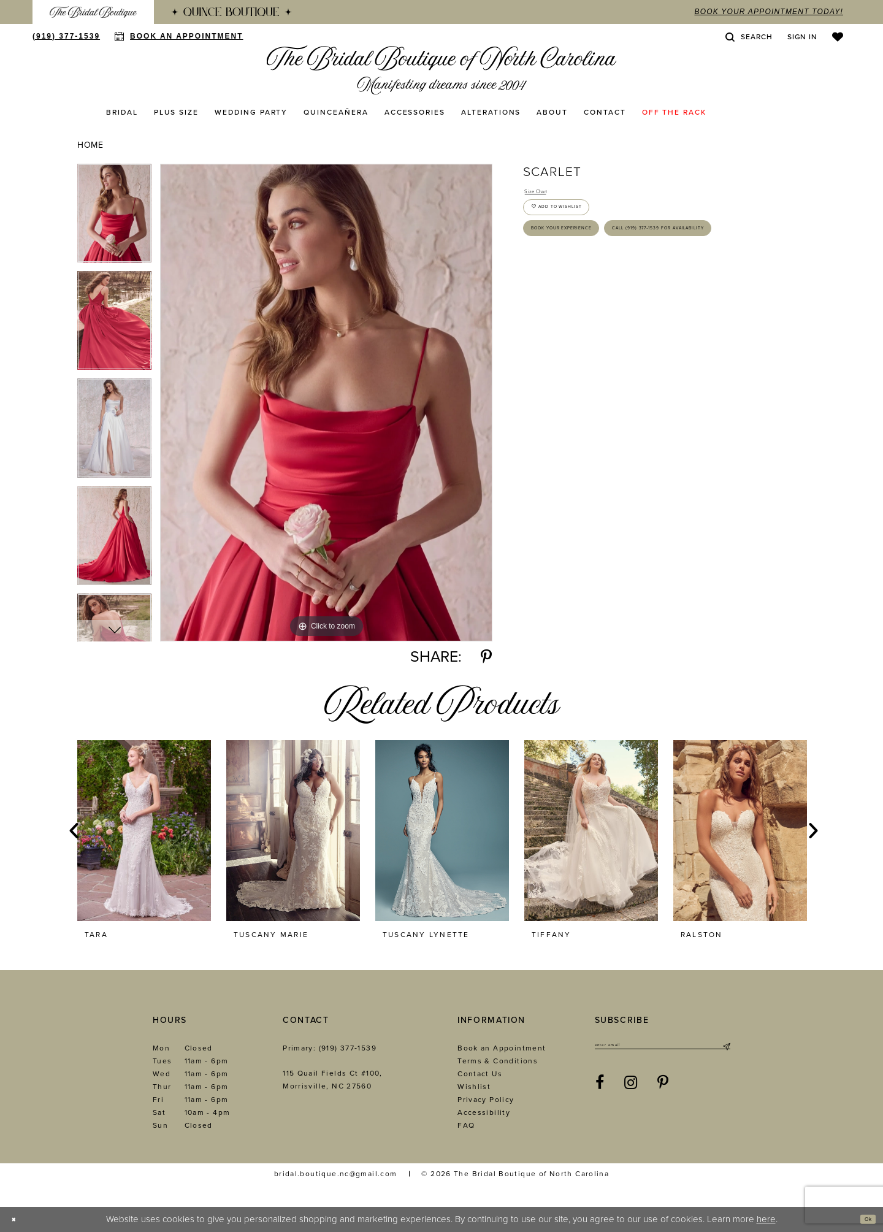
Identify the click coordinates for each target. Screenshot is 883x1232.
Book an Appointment (501, 1048)
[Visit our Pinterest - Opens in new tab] (663, 1089)
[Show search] (748, 37)
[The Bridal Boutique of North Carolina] (442, 69)
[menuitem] (93, 12)
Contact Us (479, 1073)
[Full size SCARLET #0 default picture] (326, 402)
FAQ (466, 1125)
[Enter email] (662, 1048)
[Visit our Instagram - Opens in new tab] (631, 1089)
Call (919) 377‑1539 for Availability (619, 295)
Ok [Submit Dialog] (862, 1219)
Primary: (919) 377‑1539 (330, 1048)
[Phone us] (66, 36)
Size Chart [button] (546, 194)
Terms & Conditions (497, 1061)
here (766, 1219)
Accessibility (483, 1112)
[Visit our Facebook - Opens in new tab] (600, 1089)
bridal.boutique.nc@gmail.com (335, 1173)
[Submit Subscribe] (725, 1048)
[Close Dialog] (18, 1219)
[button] (802, 37)
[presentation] (144, 830)
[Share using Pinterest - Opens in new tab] (486, 657)
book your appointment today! (768, 11)
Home (90, 145)
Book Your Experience (590, 258)
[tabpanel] (114, 217)
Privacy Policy (485, 1099)
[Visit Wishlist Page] (838, 37)
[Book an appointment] (178, 36)
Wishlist (474, 1086)
